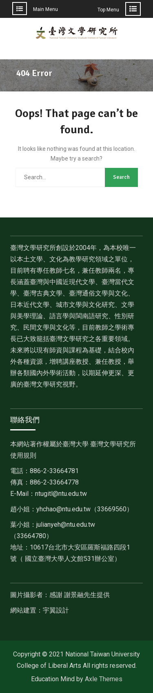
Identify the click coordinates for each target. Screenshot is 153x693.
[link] (84, 509)
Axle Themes (103, 679)
